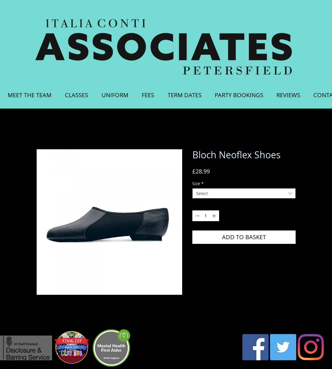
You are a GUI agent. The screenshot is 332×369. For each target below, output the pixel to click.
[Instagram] (311, 347)
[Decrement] (196, 216)
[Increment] (214, 216)
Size (198, 183)
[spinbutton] (205, 216)
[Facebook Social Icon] (255, 347)
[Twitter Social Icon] (283, 347)
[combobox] (244, 193)
